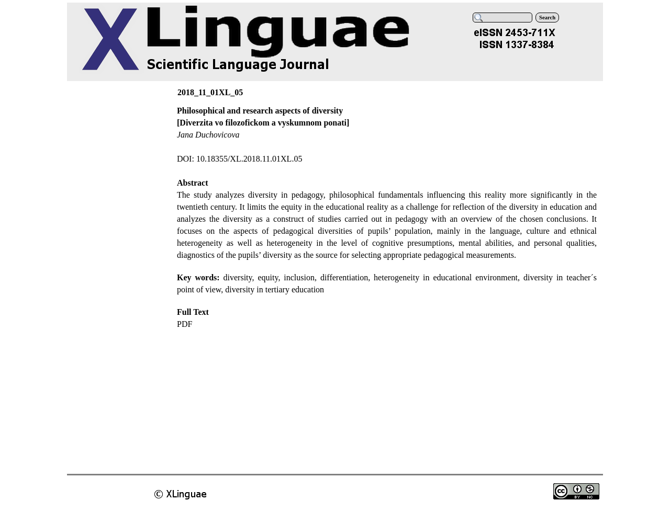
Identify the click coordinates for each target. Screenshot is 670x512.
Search (547, 17)
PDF (184, 324)
